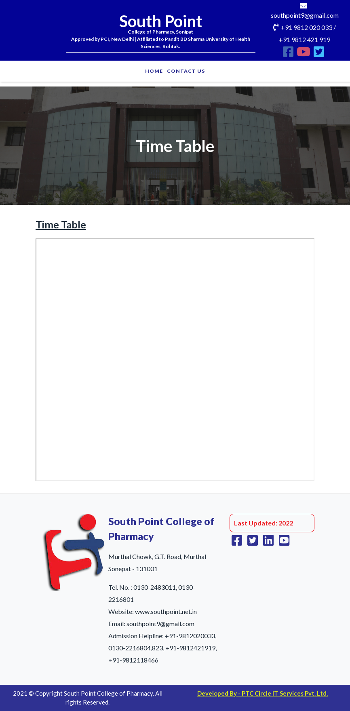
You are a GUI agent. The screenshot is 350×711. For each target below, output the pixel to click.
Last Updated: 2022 (263, 523)
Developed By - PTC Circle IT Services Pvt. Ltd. (262, 693)
